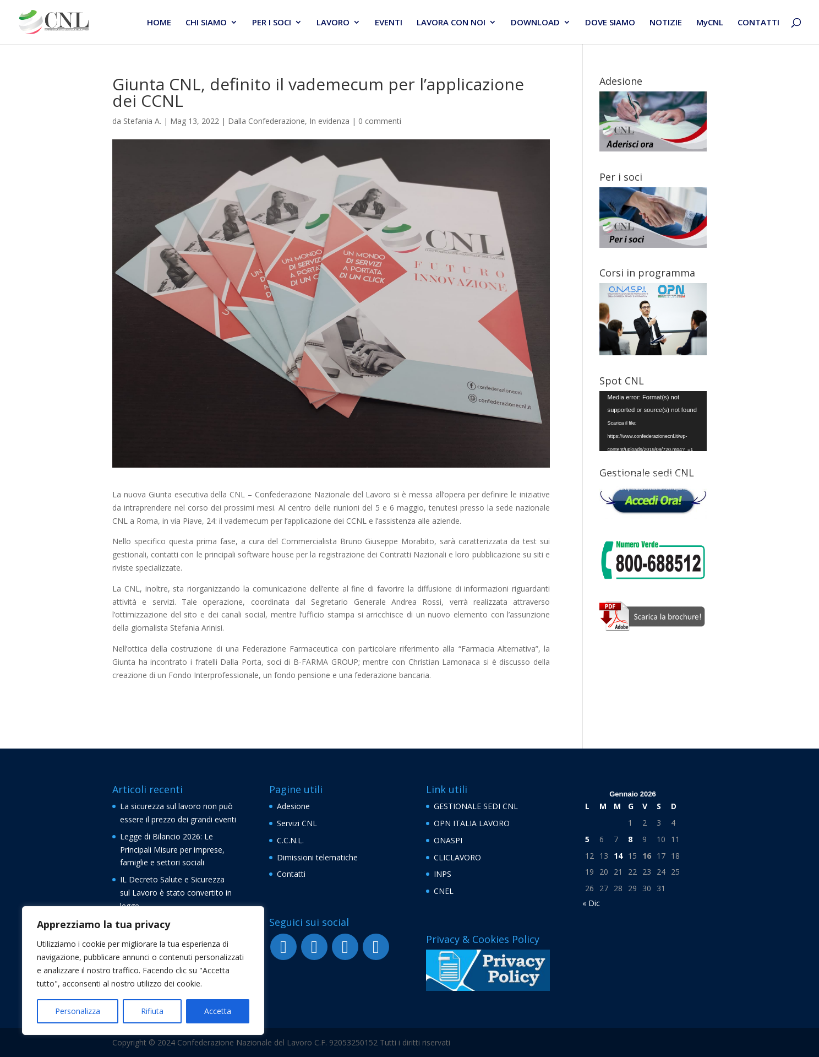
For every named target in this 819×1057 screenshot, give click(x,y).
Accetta (217, 1011)
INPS (442, 874)
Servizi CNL (297, 823)
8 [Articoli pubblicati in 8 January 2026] (630, 839)
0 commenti (379, 121)
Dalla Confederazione (266, 121)
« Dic (591, 903)
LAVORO (333, 23)
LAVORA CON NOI (451, 23)
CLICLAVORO (457, 857)
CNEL (444, 891)
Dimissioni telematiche (317, 857)
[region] (143, 970)
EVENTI (388, 23)
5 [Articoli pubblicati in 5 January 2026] (587, 839)
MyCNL (709, 23)
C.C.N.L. (290, 840)
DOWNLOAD (535, 23)
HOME (159, 23)
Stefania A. (142, 121)
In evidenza (329, 121)
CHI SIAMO (206, 23)
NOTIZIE (665, 23)
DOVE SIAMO (610, 23)
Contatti (291, 874)
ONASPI (448, 840)
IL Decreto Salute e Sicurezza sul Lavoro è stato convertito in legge (176, 892)
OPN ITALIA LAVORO (472, 823)
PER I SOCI (271, 23)
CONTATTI (758, 23)
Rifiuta (152, 1011)
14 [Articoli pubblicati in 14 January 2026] (618, 855)
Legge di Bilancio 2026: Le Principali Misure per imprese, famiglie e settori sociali (172, 849)
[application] (653, 421)
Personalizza (77, 1011)
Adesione (293, 806)
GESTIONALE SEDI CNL (476, 806)
